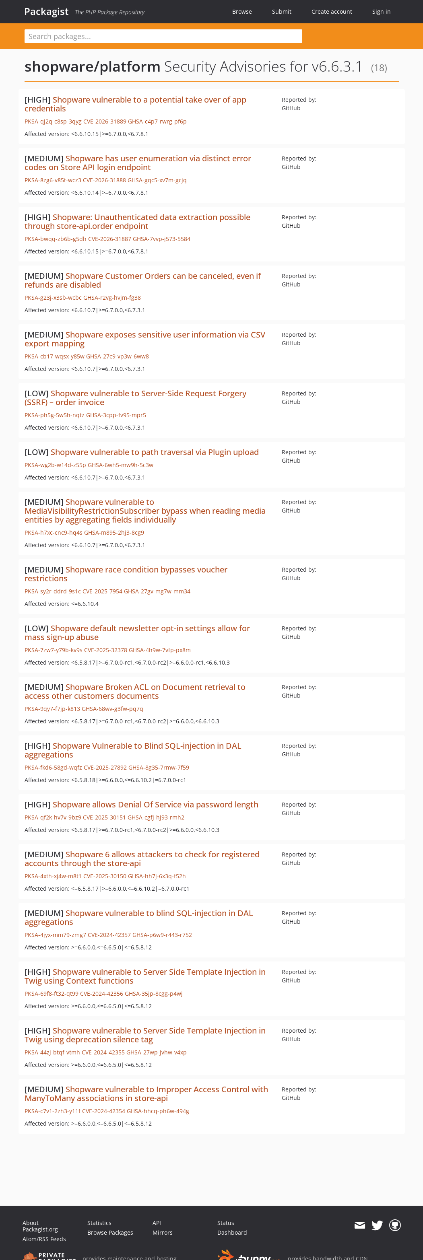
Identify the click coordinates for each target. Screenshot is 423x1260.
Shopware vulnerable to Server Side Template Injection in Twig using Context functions (145, 976)
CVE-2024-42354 (103, 1111)
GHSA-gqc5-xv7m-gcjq (157, 180)
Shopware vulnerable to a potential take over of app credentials (135, 104)
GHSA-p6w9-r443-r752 (162, 935)
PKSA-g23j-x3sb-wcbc (53, 297)
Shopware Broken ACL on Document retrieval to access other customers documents (135, 691)
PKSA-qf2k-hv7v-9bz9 (53, 817)
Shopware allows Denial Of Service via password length (155, 804)
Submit (281, 11)
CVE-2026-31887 (109, 239)
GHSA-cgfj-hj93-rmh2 (156, 817)
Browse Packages (110, 1232)
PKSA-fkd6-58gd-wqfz (53, 767)
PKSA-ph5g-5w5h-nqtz (55, 415)
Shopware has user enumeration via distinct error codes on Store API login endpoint (138, 163)
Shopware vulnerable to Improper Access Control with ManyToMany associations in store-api (146, 1094)
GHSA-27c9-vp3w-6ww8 (117, 356)
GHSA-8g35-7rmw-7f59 (158, 767)
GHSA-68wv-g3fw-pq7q (112, 708)
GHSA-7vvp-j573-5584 (161, 239)
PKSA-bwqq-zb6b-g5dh (56, 239)
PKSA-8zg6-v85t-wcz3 (53, 180)
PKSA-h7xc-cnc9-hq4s (54, 532)
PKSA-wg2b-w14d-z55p (55, 465)
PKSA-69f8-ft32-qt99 (51, 993)
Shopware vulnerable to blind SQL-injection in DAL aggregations (139, 917)
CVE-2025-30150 (104, 876)
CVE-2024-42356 (101, 993)
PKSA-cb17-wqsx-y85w (55, 356)
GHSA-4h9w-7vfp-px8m (160, 650)
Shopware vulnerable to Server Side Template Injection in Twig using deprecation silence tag (145, 1035)
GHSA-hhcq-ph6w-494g (158, 1111)
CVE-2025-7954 (102, 591)
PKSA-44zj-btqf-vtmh (52, 1052)
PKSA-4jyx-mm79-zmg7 (55, 935)
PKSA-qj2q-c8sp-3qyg (53, 121)
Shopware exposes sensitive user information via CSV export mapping (145, 339)
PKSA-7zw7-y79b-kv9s (54, 650)
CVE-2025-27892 (105, 767)
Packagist (46, 11)
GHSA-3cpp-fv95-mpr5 (116, 415)
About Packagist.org (40, 1226)
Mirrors (163, 1232)
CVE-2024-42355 (103, 1052)
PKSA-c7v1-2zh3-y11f (52, 1111)
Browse (242, 11)
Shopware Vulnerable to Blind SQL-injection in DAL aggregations (133, 750)
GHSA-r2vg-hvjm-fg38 (112, 297)
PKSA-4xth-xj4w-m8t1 (53, 876)
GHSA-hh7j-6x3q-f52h (157, 876)
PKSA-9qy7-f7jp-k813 (52, 708)
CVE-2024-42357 (109, 935)
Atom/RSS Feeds (44, 1239)
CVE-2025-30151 (104, 817)
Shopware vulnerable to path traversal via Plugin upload (155, 452)
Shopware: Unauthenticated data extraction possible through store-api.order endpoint (137, 221)
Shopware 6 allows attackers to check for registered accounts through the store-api (142, 859)
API (157, 1223)
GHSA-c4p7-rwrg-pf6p (157, 121)
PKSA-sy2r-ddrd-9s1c (53, 591)
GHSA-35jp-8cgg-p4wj (154, 993)
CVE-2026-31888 (104, 180)
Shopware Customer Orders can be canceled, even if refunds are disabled (143, 280)
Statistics (99, 1223)
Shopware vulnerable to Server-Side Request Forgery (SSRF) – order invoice (135, 398)
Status (225, 1223)
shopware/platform (93, 66)
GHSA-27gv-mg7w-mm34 (157, 591)
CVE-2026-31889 (104, 121)
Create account (332, 11)
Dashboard (232, 1232)
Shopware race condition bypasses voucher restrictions (126, 574)
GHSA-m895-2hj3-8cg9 (114, 532)
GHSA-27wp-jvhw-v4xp (156, 1052)
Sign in (381, 11)
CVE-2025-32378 (105, 650)
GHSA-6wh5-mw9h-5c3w (120, 465)
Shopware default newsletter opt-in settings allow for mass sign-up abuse (137, 632)
